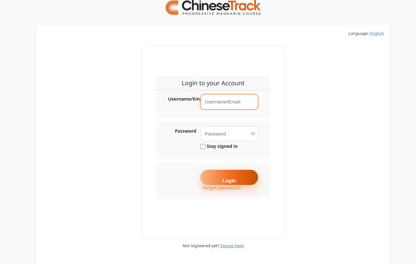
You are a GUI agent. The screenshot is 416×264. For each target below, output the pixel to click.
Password (185, 131)
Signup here (232, 245)
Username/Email (182, 99)
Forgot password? (222, 188)
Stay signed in (218, 146)
